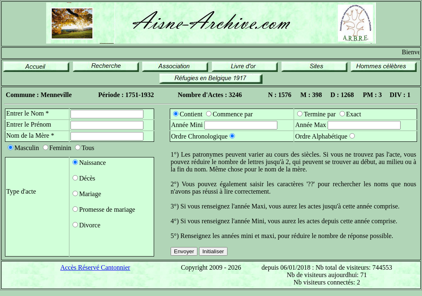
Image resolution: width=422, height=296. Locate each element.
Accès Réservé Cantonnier (95, 267)
